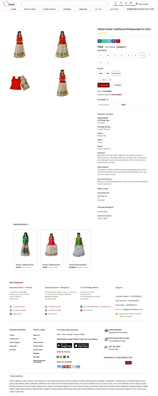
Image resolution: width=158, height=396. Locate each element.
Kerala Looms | (33, 381)
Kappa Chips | (42, 386)
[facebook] (99, 41)
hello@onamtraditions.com (132, 309)
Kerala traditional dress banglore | (39, 389)
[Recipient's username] (108, 105)
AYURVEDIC (67, 9)
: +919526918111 (133, 301)
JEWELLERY (83, 9)
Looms (12, 335)
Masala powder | (58, 389)
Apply (123, 105)
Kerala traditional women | (77, 381)
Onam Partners (121, 301)
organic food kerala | (55, 386)
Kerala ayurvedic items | (73, 389)
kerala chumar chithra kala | (89, 386)
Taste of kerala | (105, 386)
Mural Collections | (32, 384)
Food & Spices (15, 342)
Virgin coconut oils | (17, 392)
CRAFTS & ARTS (30, 9)
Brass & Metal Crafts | (93, 384)
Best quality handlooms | (120, 386)
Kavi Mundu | (20, 384)
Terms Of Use (38, 342)
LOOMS (13, 9)
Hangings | (102, 381)
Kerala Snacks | (18, 386)
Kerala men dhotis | (60, 381)
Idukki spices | (21, 389)
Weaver (76, 334)
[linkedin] (113, 41)
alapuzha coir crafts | (71, 386)
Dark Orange (116, 73)
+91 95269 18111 (19, 307)
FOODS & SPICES (49, 9)
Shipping (36, 353)
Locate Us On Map (19, 310)
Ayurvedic (13, 346)
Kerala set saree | (45, 381)
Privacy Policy (38, 346)
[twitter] (109, 41)
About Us (36, 335)
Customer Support (122, 296)
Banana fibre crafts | (77, 384)
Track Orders (38, 349)
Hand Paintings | (134, 381)
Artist (64, 334)
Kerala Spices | (92, 381)
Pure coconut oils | (139, 389)
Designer (70, 334)
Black (100, 73)
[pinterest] (118, 41)
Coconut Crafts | (107, 384)
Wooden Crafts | (129, 384)
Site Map (36, 357)
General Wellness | (89, 389)
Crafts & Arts (14, 338)
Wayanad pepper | (137, 386)
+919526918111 (136, 296)
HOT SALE (98, 9)
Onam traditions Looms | (19, 381)
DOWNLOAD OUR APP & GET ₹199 (140, 9)
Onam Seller (120, 305)
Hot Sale (13, 349)
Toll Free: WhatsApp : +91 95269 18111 (97, 307)
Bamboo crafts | (46, 384)
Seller (59, 334)
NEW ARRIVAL (114, 9)
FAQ (34, 338)
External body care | (103, 389)
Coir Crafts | (118, 384)
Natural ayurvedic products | (122, 389)
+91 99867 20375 (54, 307)
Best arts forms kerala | (60, 384)
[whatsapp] (104, 41)
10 (107, 55)
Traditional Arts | (122, 381)
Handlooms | (111, 381)
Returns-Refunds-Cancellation (39, 361)
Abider (82, 334)
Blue (108, 73)
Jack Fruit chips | (30, 386)
